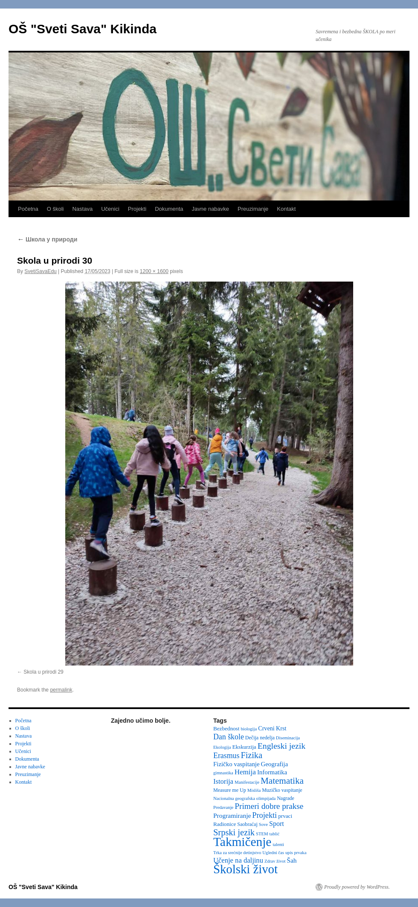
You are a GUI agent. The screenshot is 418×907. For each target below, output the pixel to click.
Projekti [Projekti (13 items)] (264, 815)
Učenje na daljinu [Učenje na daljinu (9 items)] (238, 860)
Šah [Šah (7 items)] (291, 860)
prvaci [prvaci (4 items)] (285, 816)
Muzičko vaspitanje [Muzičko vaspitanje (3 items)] (282, 790)
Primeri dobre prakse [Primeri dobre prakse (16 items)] (269, 806)
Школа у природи (47, 239)
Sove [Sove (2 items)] (263, 824)
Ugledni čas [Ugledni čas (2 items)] (273, 852)
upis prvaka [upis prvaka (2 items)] (295, 852)
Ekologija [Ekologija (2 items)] (222, 747)
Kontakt (286, 209)
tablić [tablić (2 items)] (275, 833)
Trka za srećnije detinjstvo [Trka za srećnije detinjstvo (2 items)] (237, 852)
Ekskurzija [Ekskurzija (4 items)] (244, 747)
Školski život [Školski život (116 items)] (245, 869)
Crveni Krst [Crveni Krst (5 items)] (272, 728)
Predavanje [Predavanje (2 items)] (223, 807)
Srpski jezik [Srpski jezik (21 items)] (234, 832)
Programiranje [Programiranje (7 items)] (232, 815)
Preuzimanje (253, 209)
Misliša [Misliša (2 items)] (254, 790)
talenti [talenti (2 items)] (278, 844)
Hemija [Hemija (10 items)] (245, 772)
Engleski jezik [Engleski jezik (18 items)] (282, 745)
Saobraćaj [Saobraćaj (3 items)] (247, 824)
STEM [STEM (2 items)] (262, 833)
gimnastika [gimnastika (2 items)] (223, 772)
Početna (28, 209)
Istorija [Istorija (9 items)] (223, 781)
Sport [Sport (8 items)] (276, 823)
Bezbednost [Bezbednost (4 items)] (226, 728)
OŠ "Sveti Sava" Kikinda (83, 29)
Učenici (110, 209)
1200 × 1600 (154, 271)
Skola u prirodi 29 (43, 672)
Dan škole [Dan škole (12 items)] (228, 737)
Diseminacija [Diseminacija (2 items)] (288, 737)
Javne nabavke (210, 209)
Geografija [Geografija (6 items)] (274, 764)
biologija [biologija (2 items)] (249, 729)
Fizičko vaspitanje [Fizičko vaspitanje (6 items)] (236, 764)
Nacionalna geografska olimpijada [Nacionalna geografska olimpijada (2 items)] (244, 798)
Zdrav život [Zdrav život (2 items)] (274, 861)
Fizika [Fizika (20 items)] (251, 755)
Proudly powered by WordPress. (357, 887)
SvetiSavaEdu (40, 271)
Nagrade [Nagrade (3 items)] (285, 798)
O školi (55, 209)
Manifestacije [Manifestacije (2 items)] (247, 782)
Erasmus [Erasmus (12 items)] (226, 755)
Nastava (82, 209)
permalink (61, 690)
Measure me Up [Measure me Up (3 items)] (229, 790)
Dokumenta (169, 209)
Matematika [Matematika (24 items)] (282, 781)
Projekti (137, 209)
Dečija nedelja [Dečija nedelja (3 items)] (260, 738)
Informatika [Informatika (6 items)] (272, 772)
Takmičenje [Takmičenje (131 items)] (242, 842)
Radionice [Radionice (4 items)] (224, 824)
